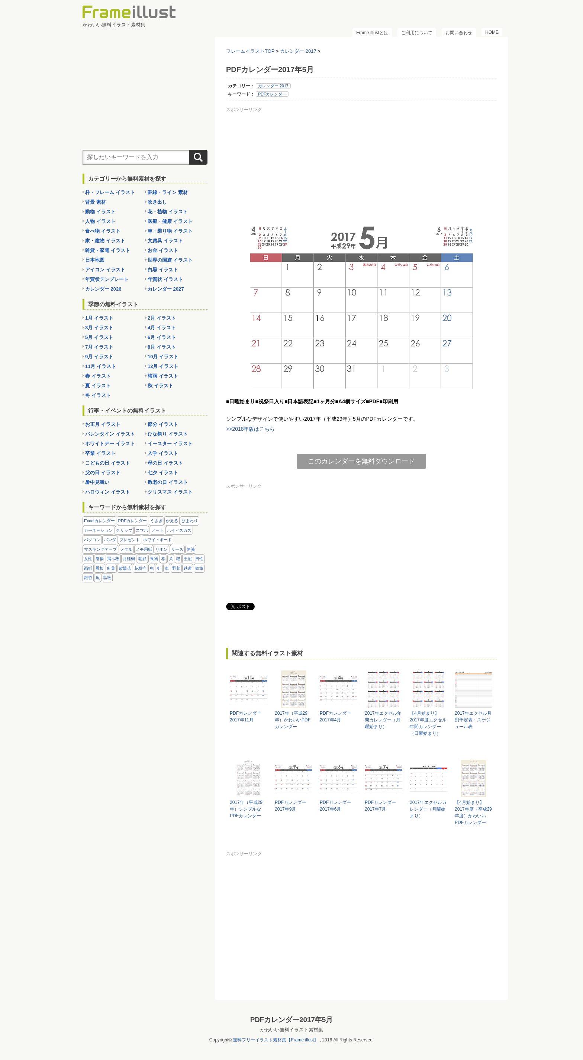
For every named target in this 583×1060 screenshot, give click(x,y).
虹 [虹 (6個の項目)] (159, 568)
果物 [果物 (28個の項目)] (154, 558)
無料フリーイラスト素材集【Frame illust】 (275, 1040)
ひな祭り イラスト (168, 434)
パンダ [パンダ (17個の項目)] (110, 539)
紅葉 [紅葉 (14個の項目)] (111, 568)
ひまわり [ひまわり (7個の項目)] (189, 520)
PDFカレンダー (272, 94)
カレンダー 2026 (103, 289)
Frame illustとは (372, 32)
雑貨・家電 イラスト (107, 250)
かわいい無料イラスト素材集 (291, 1029)
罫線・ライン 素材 (168, 192)
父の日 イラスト (102, 472)
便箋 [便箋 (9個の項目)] (191, 549)
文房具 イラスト (165, 240)
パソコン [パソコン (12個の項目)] (92, 539)
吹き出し (157, 202)
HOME (492, 32)
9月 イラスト (99, 356)
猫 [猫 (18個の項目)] (178, 558)
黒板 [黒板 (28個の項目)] (107, 577)
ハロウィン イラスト (107, 492)
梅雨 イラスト (163, 376)
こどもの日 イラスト (107, 463)
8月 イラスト (162, 347)
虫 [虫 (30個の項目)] (152, 568)
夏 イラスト (98, 385)
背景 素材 (95, 202)
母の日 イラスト (165, 463)
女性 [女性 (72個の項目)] (88, 558)
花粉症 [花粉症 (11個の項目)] (140, 568)
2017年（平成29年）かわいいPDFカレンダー (292, 720)
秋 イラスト (160, 385)
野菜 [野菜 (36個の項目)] (176, 568)
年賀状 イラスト (165, 279)
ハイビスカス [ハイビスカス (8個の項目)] (179, 530)
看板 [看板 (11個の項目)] (100, 568)
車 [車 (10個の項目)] (167, 568)
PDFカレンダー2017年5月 (291, 1020)
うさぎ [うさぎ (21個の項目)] (156, 520)
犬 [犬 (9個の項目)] (171, 558)
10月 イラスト (163, 356)
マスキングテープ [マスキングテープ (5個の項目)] (100, 549)
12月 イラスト (163, 366)
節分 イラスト (163, 424)
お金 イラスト (163, 250)
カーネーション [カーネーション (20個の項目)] (98, 530)
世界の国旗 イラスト (170, 260)
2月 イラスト (162, 318)
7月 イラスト (99, 347)
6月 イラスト (162, 337)
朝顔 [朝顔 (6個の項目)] (142, 558)
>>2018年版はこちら (250, 429)
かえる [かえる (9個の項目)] (172, 520)
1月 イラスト (99, 318)
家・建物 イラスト (105, 240)
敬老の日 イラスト (168, 482)
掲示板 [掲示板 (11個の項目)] (113, 558)
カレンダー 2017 (273, 86)
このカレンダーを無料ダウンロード (361, 461)
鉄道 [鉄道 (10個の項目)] (188, 568)
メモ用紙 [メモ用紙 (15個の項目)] (144, 549)
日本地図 (94, 260)
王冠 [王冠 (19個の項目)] (188, 558)
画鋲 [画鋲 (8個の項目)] (88, 568)
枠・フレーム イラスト (110, 192)
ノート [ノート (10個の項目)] (157, 530)
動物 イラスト (100, 211)
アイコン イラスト (105, 269)
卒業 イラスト (100, 453)
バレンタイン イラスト (110, 434)
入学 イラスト (163, 453)
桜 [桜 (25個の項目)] (163, 558)
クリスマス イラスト (170, 492)
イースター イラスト (170, 443)
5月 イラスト (99, 337)
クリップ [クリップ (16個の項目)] (124, 530)
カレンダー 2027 (166, 289)
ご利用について (416, 32)
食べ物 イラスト (102, 231)
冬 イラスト (98, 395)
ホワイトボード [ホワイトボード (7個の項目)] (157, 539)
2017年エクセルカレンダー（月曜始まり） (428, 809)
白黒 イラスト (163, 269)
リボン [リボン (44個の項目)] (161, 549)
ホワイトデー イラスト (110, 443)
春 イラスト (98, 376)
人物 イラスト (100, 221)
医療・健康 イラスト (170, 221)
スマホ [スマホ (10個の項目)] (142, 530)
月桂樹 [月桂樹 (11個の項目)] (129, 558)
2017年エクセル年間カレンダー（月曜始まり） (383, 720)
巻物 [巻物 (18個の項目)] (100, 558)
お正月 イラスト (102, 424)
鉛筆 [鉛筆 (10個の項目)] (199, 568)
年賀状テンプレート (107, 279)
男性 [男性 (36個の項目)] (199, 558)
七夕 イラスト (163, 472)
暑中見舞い (97, 482)
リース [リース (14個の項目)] (177, 549)
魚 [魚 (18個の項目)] (98, 577)
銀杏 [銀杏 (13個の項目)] (88, 577)
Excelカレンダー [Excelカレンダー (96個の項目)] (99, 520)
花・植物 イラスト (168, 211)
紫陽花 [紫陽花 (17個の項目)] (125, 568)
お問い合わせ (458, 32)
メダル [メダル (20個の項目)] (126, 549)
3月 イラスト (99, 327)
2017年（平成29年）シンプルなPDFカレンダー (246, 809)
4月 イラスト (162, 327)
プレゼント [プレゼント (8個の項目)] (129, 539)
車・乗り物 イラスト (170, 231)
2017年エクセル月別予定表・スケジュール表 (473, 720)
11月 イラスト (100, 366)
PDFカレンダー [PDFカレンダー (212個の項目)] (132, 520)
